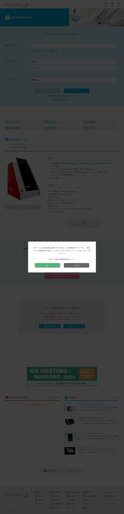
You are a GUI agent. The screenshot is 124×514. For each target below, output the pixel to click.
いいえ (76, 265)
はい (47, 265)
